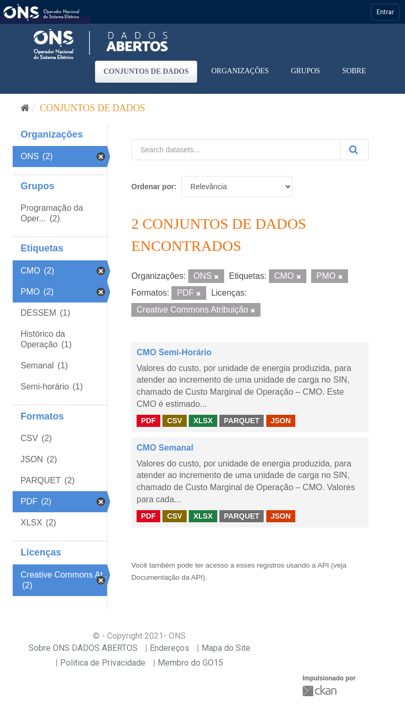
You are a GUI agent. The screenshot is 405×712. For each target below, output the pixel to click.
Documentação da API (166, 577)
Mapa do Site (225, 648)
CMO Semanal (165, 447)
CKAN (321, 690)
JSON (281, 420)
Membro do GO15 (190, 663)
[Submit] (354, 149)
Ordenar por (152, 186)
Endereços (169, 648)
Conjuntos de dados (146, 71)
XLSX (203, 420)
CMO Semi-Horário (174, 352)
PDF (148, 420)
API (323, 565)
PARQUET (241, 420)
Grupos (305, 71)
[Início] (25, 108)
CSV (174, 420)
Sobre (354, 71)
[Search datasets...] (236, 149)
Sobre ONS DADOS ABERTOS (83, 648)
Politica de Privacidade (103, 663)
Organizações (240, 71)
